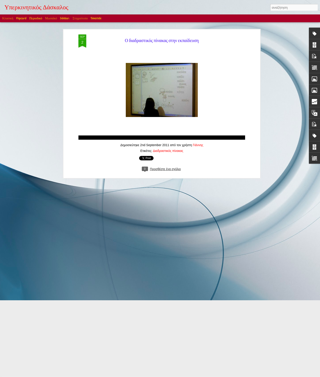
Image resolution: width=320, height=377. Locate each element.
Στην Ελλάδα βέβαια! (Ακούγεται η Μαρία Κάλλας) (102, 302)
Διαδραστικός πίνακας (168, 77)
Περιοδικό (35, 18)
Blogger (186, 374)
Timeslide (96, 18)
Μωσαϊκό (51, 18)
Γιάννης (198, 71)
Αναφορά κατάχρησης (204, 374)
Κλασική (7, 18)
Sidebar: (65, 18)
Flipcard (21, 18)
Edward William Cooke (136, 321)
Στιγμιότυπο (80, 18)
